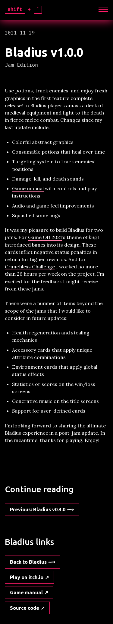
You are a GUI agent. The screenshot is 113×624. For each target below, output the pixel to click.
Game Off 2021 (45, 237)
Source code (24, 608)
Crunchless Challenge (30, 267)
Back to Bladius (28, 562)
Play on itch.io (26, 577)
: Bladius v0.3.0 (37, 509)
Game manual (28, 188)
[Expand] (103, 10)
